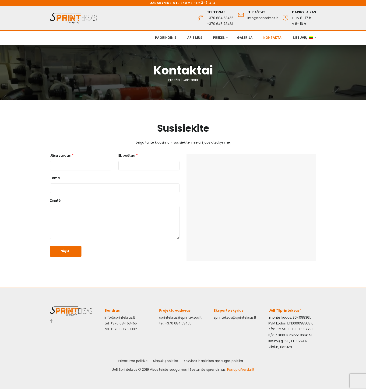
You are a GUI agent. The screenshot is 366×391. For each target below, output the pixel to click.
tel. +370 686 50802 (121, 329)
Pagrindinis (165, 37)
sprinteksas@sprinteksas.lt (180, 317)
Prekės (219, 37)
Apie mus (194, 37)
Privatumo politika (133, 361)
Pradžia (174, 79)
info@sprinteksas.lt (262, 18)
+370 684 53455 (220, 18)
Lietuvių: (303, 37)
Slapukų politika (165, 361)
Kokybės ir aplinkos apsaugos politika (213, 361)
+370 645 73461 (220, 23)
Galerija (245, 37)
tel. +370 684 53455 (121, 323)
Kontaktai (272, 37)
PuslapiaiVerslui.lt (240, 369)
